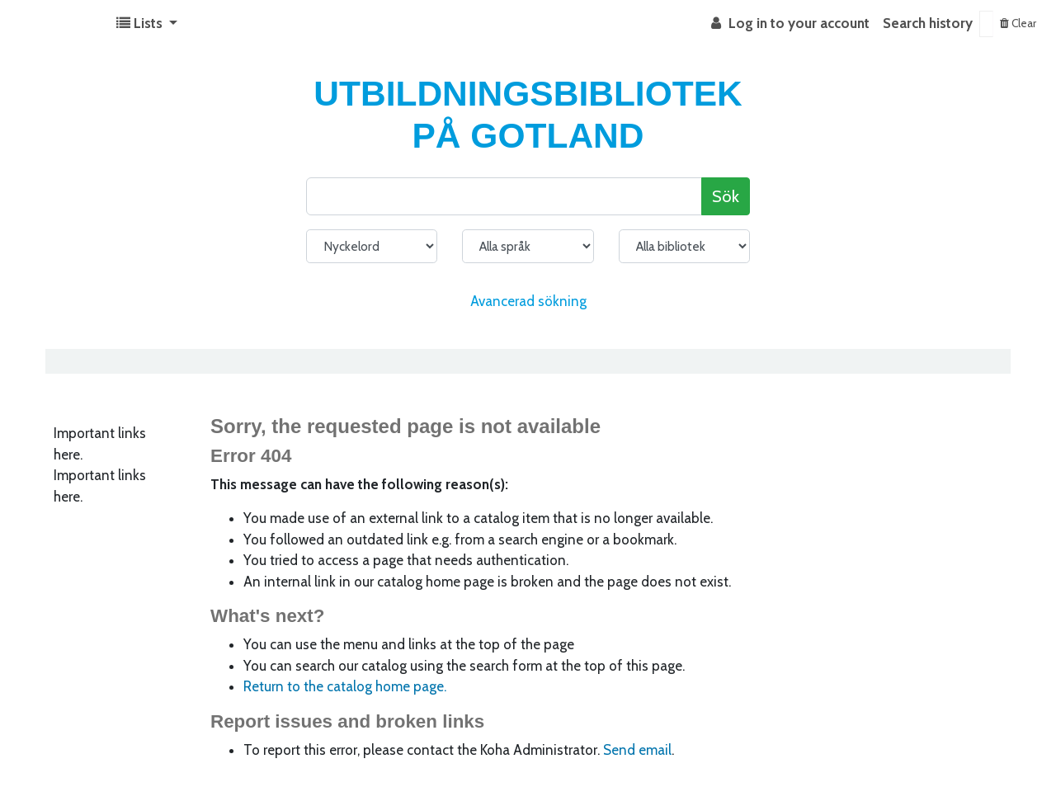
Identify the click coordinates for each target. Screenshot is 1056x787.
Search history (928, 23)
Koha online (54, 23)
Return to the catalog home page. (344, 686)
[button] (147, 24)
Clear (1018, 23)
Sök (725, 196)
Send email (637, 750)
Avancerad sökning (528, 301)
